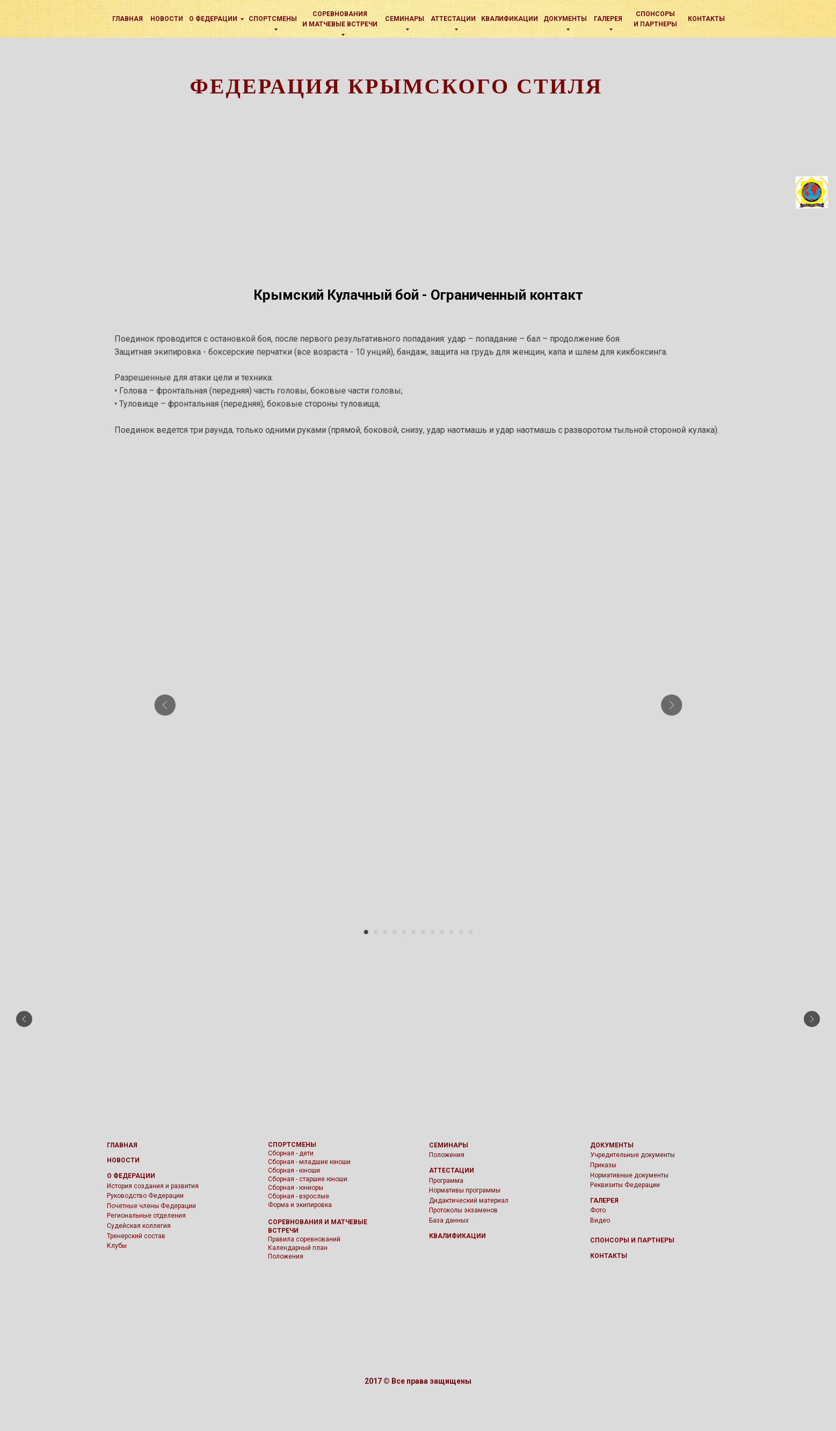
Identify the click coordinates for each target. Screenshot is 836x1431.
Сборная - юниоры (295, 1187)
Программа (446, 1180)
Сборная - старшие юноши (307, 1179)
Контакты (706, 19)
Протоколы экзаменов (463, 1210)
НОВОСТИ (123, 1160)
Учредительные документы (632, 1155)
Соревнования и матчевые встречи (339, 19)
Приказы (603, 1165)
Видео (600, 1220)
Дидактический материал (468, 1200)
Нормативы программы (464, 1190)
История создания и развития (153, 1186)
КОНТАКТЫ (608, 1256)
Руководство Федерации (145, 1195)
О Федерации (213, 19)
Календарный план (298, 1248)
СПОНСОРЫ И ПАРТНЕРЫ (632, 1240)
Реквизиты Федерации (625, 1185)
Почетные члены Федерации (151, 1206)
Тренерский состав (136, 1236)
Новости (166, 19)
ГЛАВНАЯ (122, 1145)
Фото (598, 1210)
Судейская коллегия (139, 1226)
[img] (100, 18)
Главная (127, 19)
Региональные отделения (146, 1215)
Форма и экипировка (300, 1205)
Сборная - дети (291, 1153)
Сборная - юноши (294, 1170)
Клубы (117, 1245)
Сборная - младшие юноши (309, 1162)
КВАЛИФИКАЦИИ (509, 19)
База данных (449, 1220)
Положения (285, 1256)
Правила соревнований (304, 1239)
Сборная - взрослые (298, 1196)
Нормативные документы (629, 1175)
